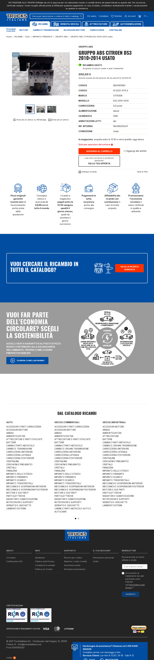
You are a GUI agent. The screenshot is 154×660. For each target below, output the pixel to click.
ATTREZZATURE (111, 436)
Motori (23, 30)
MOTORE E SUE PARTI (17, 492)
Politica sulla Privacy (44, 561)
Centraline (115, 30)
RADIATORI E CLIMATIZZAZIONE (22, 499)
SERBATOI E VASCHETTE (18, 505)
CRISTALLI (11, 467)
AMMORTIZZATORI (15, 436)
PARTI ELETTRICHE (15, 496)
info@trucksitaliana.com (29, 644)
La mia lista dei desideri (104, 573)
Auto (9, 422)
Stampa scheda (88, 171)
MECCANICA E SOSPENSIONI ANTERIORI (26, 486)
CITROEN (117, 95)
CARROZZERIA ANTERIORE (19, 452)
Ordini (96, 561)
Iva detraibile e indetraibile (76, 573)
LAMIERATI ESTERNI (16, 508)
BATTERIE (11, 442)
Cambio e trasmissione (46, 30)
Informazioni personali (103, 557)
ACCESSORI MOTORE (17, 430)
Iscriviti (130, 594)
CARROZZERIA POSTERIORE (20, 458)
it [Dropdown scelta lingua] (145, 16)
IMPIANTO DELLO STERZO (19, 474)
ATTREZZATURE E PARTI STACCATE (24, 439)
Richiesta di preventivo (74, 569)
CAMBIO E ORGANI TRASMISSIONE (71, 448)
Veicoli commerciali (66, 422)
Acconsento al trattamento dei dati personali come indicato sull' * (135, 580)
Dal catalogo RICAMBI (77, 414)
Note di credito (100, 565)
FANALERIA (11, 470)
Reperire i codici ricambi (75, 561)
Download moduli (72, 565)
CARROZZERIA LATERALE (18, 455)
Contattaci (104, 16)
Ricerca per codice (73, 557)
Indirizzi (96, 569)
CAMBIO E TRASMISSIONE (19, 448)
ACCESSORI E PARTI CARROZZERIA (23, 426)
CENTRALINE (12, 461)
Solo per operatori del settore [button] (96, 144)
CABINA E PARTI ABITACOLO (20, 445)
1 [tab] (75, 518)
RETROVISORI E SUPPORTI (19, 502)
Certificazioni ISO (14, 561)
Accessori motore (74, 30)
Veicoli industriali (114, 422)
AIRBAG (10, 433)
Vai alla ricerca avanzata (129, 268)
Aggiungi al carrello (99, 151)
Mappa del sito (42, 580)
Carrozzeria (97, 30)
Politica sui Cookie (43, 569)
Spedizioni (40, 557)
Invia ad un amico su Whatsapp (29, 119)
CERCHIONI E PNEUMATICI (19, 464)
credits (11, 658)
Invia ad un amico (58, 119)
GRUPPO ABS (86, 46)
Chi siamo (91, 16)
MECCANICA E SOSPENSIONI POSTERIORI (27, 489)
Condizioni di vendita (45, 565)
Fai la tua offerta (99, 161)
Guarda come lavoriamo (27, 360)
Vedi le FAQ (142, 171)
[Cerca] (56, 16)
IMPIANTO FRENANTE (17, 477)
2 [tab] (78, 518)
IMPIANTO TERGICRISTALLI (19, 483)
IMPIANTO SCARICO (16, 480)
